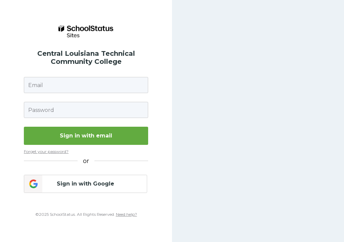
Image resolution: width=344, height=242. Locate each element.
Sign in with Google (85, 183)
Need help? (126, 214)
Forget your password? (46, 151)
